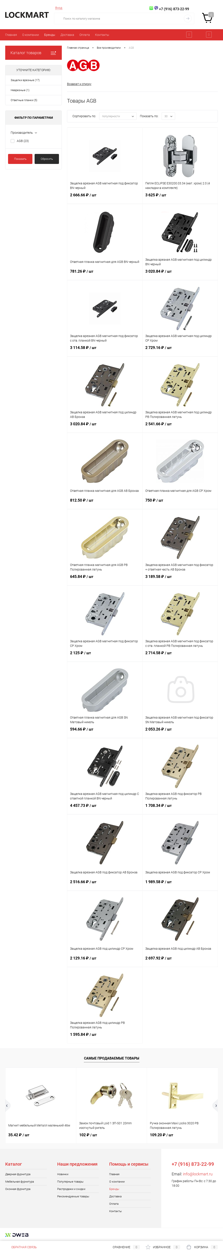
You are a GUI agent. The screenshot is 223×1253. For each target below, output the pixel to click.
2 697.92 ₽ (180, 961)
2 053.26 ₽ (180, 732)
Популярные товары (70, 1181)
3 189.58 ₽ (180, 579)
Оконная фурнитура (17, 1189)
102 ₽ (88, 1135)
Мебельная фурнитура (19, 1181)
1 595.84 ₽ (104, 1037)
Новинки (62, 1174)
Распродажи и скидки (71, 1189)
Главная (11, 35)
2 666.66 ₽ (104, 198)
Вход (58, 8)
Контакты (102, 35)
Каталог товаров (33, 53)
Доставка (67, 35)
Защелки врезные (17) (25, 80)
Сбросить (47, 158)
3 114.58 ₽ (104, 350)
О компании (30, 35)
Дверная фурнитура (17, 1174)
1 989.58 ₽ (180, 884)
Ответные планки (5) (24, 100)
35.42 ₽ (18, 1135)
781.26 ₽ (104, 274)
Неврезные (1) (20, 90)
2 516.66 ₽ (104, 884)
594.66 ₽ (104, 732)
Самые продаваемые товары (111, 1058)
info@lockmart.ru (198, 1174)
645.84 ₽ (104, 579)
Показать (20, 158)
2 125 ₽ (104, 656)
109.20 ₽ (161, 1135)
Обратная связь (21, 1247)
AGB (23, 141)
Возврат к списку (79, 84)
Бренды (49, 35)
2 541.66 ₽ (180, 427)
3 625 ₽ (180, 198)
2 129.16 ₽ (104, 961)
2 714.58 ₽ (180, 656)
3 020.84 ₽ (180, 274)
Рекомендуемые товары (73, 1196)
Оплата (84, 35)
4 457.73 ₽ (104, 808)
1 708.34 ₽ (180, 808)
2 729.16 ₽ (180, 350)
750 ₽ (180, 503)
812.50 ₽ (104, 503)
